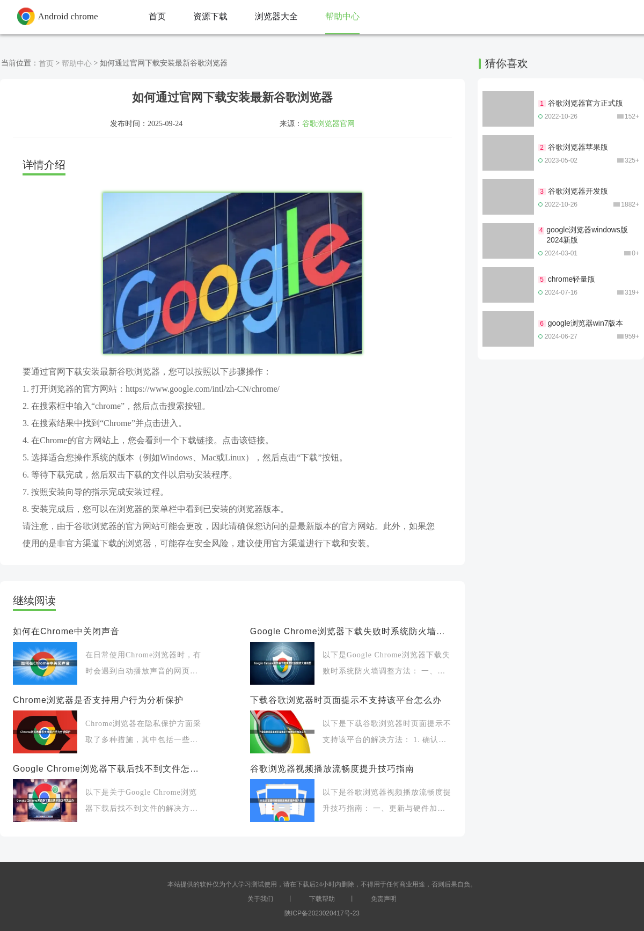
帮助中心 (77, 63)
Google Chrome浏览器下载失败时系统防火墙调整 (351, 631)
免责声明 (384, 899)
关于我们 (260, 899)
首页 (46, 63)
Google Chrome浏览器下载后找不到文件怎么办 (108, 768)
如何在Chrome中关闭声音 (66, 631)
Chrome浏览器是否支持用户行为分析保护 (98, 700)
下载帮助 (322, 899)
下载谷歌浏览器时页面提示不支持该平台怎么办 (346, 700)
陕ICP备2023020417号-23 (322, 913)
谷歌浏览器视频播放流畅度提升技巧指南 (332, 768)
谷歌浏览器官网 (328, 123)
